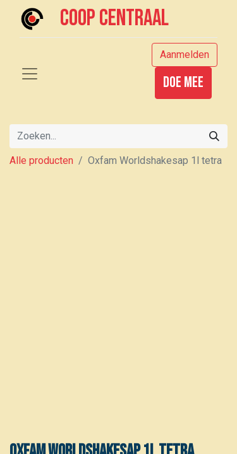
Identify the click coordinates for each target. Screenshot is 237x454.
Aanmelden (184, 55)
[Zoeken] (214, 136)
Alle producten (41, 160)
